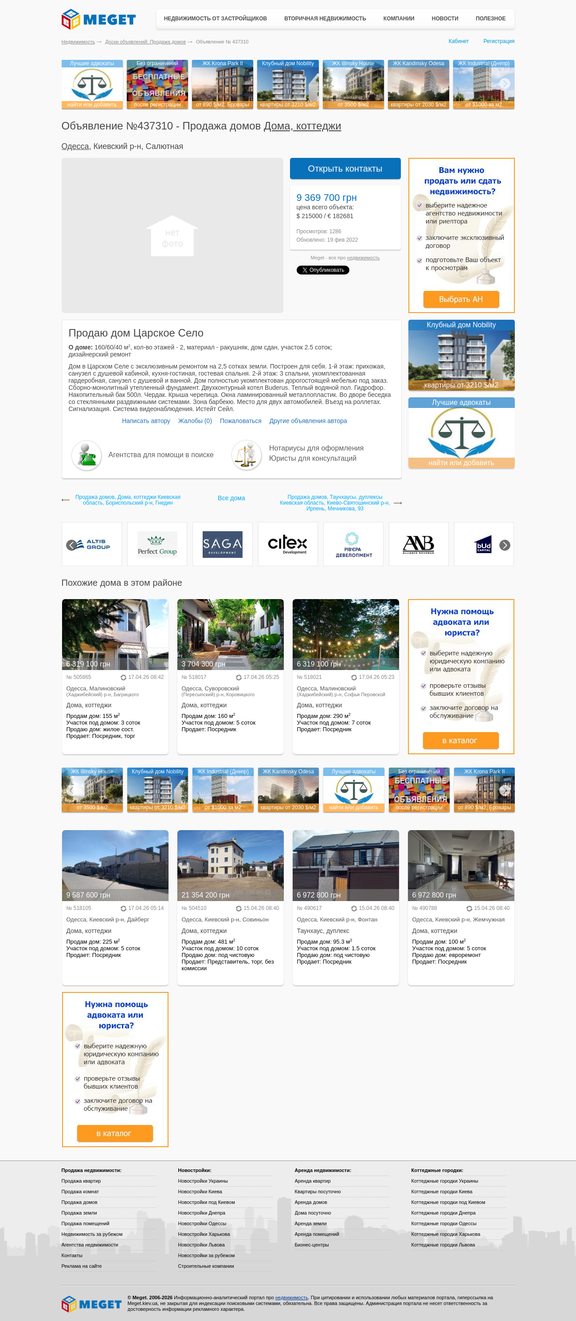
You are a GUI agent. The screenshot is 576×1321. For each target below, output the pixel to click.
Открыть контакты (345, 168)
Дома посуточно (313, 1212)
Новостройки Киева (200, 1191)
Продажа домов (80, 1202)
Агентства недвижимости (90, 1244)
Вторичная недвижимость (325, 19)
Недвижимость (78, 41)
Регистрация (498, 41)
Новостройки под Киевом (206, 1202)
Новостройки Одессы (202, 1223)
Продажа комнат (80, 1191)
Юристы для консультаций (313, 458)
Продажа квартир (81, 1181)
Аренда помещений (317, 1234)
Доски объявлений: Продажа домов (145, 41)
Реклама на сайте (82, 1266)
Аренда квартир (313, 1181)
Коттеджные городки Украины (444, 1181)
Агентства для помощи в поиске (161, 455)
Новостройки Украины (203, 1181)
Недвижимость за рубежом (92, 1234)
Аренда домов (311, 1202)
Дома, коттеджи (302, 126)
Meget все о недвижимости (92, 1304)
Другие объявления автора (308, 420)
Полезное (491, 19)
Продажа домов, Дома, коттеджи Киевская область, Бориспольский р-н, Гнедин (127, 500)
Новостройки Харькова (204, 1234)
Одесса (75, 146)
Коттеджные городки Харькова (446, 1234)
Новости (445, 19)
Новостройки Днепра (202, 1212)
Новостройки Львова (201, 1244)
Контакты (72, 1255)
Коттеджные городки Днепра (443, 1212)
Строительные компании (206, 1266)
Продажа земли (79, 1212)
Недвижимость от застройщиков (215, 19)
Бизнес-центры (312, 1244)
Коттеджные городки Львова (443, 1244)
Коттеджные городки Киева (442, 1191)
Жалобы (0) (195, 420)
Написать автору (146, 420)
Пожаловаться (241, 420)
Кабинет (459, 41)
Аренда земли (311, 1223)
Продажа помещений (86, 1223)
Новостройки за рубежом (206, 1255)
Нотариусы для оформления (316, 448)
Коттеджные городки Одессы (444, 1223)
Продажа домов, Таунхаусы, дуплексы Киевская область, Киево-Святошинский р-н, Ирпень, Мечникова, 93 (335, 503)
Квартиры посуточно (318, 1191)
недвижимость (363, 257)
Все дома (231, 498)
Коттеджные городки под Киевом (448, 1202)
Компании (399, 19)
